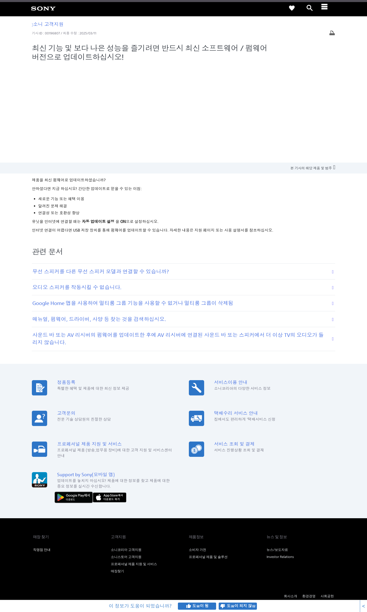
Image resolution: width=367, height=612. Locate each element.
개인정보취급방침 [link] (58, 536)
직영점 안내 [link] (41, 453)
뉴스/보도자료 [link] (277, 453)
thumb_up (188, 606)
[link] (43, 8)
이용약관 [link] (39, 536)
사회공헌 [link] (327, 499)
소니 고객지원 (48, 24)
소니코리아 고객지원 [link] (126, 453)
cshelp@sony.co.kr (103, 585)
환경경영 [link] (309, 499)
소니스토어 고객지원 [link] (126, 460)
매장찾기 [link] (117, 474)
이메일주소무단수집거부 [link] (88, 536)
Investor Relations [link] (280, 460)
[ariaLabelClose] (327, 8)
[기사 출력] (332, 33)
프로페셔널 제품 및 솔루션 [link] (208, 460)
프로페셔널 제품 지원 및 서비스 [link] (134, 467)
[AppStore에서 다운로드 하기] (109, 400)
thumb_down (222, 606)
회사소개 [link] (290, 499)
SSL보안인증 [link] (115, 536)
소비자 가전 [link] (197, 453)
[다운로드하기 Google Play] (75, 400)
